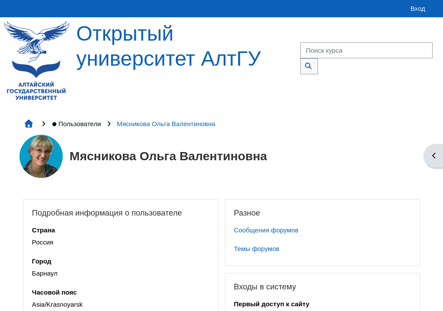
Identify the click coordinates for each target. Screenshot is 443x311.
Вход (418, 8)
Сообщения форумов (266, 230)
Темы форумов (256, 248)
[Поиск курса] (366, 50)
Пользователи (76, 123)
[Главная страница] (36, 59)
